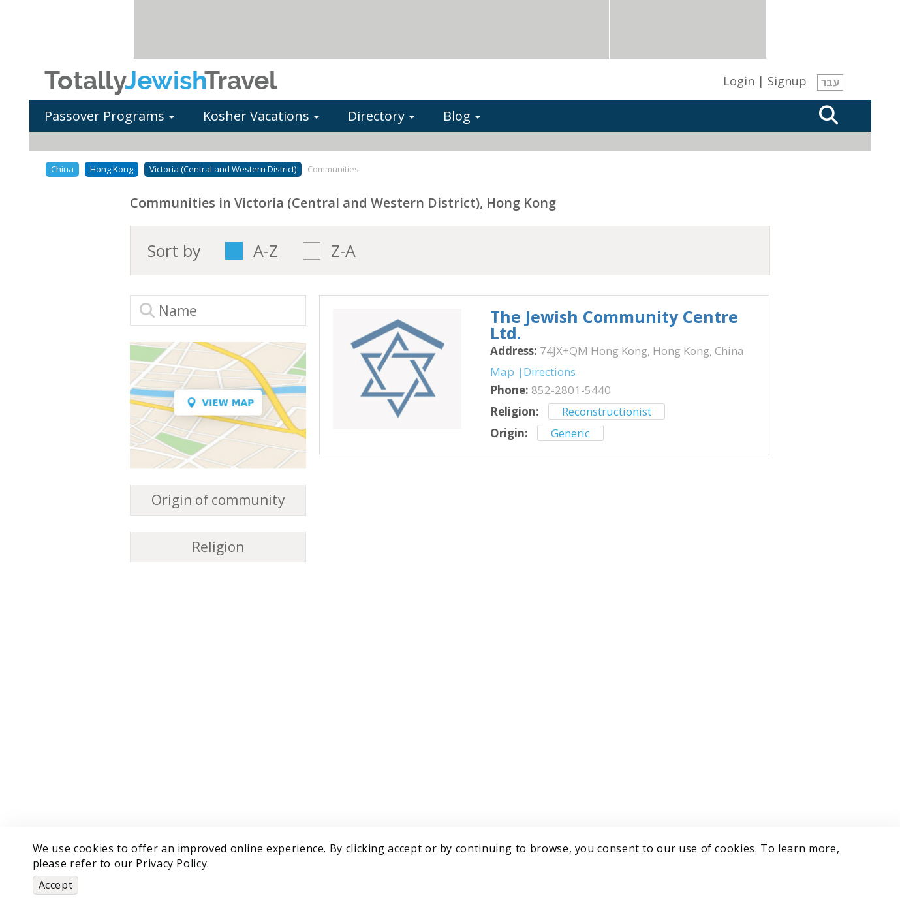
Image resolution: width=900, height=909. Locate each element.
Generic (570, 432)
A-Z (265, 251)
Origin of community (218, 500)
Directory (381, 116)
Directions (549, 371)
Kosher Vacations (261, 116)
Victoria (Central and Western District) (222, 169)
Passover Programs (109, 116)
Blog (461, 116)
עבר (830, 82)
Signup (787, 81)
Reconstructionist (606, 411)
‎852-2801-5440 (571, 389)
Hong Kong (111, 169)
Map (502, 371)
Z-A (343, 251)
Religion (218, 547)
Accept (56, 885)
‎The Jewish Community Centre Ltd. (614, 324)
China (62, 169)
